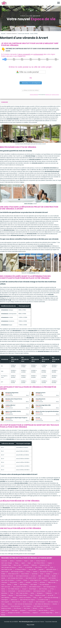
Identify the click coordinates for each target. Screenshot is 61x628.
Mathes (3, 589)
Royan (26, 561)
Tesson (52, 610)
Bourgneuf (23, 610)
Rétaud (3, 612)
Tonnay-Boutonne (15, 606)
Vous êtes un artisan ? (55, 94)
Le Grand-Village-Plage (46, 612)
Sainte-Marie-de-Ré (13, 574)
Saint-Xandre (38, 567)
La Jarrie (33, 576)
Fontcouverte (13, 582)
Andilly (15, 584)
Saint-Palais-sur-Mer (6, 569)
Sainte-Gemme (16, 602)
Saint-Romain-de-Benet (24, 591)
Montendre (35, 574)
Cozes (3, 584)
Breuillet (54, 576)
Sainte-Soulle (4, 571)
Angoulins (41, 569)
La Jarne (18, 580)
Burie (40, 597)
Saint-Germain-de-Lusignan (27, 599)
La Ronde (48, 608)
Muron (24, 602)
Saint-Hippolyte (5, 597)
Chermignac (4, 599)
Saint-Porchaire (43, 589)
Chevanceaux (26, 612)
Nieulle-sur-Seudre (6, 608)
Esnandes (28, 582)
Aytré (31, 561)
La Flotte (55, 574)
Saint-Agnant (42, 578)
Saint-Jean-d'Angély (6, 563)
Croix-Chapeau (27, 606)
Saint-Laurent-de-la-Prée (19, 586)
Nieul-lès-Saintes (43, 610)
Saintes (12, 561)
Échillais (3, 574)
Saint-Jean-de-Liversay (7, 580)
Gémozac (46, 576)
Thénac (3, 591)
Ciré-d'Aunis (4, 606)
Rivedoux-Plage (54, 580)
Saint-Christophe (40, 602)
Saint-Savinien (52, 578)
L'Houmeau (4, 582)
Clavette (54, 604)
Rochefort (19, 561)
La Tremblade (28, 567)
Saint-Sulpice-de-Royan (22, 576)
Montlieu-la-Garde (40, 595)
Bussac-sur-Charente (25, 597)
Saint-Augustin (5, 602)
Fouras (51, 567)
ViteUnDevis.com (48, 94)
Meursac (11, 595)
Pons (46, 567)
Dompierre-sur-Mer (45, 565)
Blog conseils (30, 625)
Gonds (49, 591)
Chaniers (35, 571)
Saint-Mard (14, 610)
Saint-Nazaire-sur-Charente (41, 606)
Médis (39, 576)
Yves (56, 593)
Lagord (23, 563)
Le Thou (52, 589)
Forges (3, 604)
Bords (35, 597)
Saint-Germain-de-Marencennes (23, 604)
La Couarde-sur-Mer (43, 599)
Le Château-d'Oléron (20, 569)
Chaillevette (48, 593)
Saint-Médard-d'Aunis (35, 586)
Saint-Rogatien (24, 584)
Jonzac (28, 571)
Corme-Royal (11, 591)
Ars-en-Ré (50, 595)
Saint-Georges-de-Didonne (8, 567)
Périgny (17, 563)
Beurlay (3, 615)
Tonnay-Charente (40, 561)
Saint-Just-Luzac (5, 586)
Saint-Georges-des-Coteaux (15, 578)
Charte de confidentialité (34, 94)
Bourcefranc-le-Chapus (46, 571)
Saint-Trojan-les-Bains (22, 593)
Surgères (50, 563)
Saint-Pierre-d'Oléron (39, 563)
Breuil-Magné (32, 589)
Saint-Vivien (27, 608)
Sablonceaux (14, 599)
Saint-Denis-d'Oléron (21, 595)
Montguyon (40, 593)
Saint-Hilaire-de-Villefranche (42, 604)
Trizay (31, 595)
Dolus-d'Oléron (25, 574)
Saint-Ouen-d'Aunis (53, 602)
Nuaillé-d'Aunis (5, 610)
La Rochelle (4, 561)
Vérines (9, 584)
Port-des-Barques (44, 584)
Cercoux (10, 604)
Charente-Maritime (12, 33)
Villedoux (3, 595)
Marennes (26, 565)
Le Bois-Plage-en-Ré (35, 580)
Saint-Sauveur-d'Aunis (39, 591)
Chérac (41, 608)
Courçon (24, 589)
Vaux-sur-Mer (32, 569)
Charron (45, 580)
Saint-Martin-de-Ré (31, 578)
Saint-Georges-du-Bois (49, 586)
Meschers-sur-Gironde (7, 576)
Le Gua (35, 582)
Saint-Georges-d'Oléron (17, 571)
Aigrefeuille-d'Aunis (51, 569)
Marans (20, 567)
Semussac (42, 582)
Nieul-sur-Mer (17, 565)
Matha (21, 582)
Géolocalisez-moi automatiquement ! (30, 83)
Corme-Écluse (32, 610)
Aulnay (32, 593)
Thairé (11, 593)
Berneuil (35, 608)
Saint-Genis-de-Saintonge (51, 597)
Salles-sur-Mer (52, 582)
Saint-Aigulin (33, 584)
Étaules (25, 580)
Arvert (41, 574)
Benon (56, 612)
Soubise (48, 574)
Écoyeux (31, 602)
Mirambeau (4, 593)
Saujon (29, 563)
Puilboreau (34, 565)
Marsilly (3, 578)
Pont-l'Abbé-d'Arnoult (13, 589)
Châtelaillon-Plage (6, 565)
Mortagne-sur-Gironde (14, 612)
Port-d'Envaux (17, 608)
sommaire (4, 102)
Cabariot (14, 597)
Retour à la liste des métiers (30, 90)
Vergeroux (35, 612)
